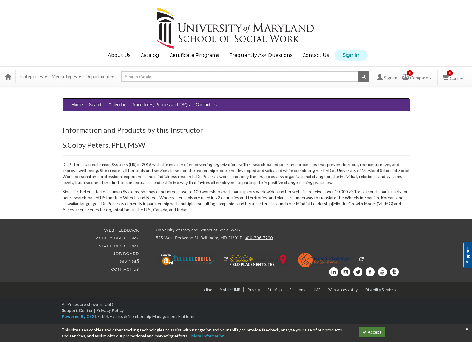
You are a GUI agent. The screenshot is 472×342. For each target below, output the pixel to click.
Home (77, 104)
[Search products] (363, 76)
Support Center (77, 310)
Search (95, 104)
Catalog (149, 55)
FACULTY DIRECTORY (116, 238)
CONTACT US (125, 269)
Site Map (274, 289)
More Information (207, 335)
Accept (371, 331)
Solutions (297, 289)
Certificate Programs (194, 55)
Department (99, 76)
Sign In (351, 55)
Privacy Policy (110, 310)
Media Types (66, 76)
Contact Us (315, 55)
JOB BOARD (126, 253)
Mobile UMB (230, 289)
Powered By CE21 (79, 316)
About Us (119, 55)
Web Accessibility (343, 289)
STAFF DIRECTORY (119, 246)
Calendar (116, 104)
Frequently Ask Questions (260, 55)
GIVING (129, 261)
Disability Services (380, 289)
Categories (33, 76)
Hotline (206, 289)
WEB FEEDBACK (121, 230)
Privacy (254, 289)
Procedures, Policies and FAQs (160, 104)
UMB (317, 289)
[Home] (7, 76)
